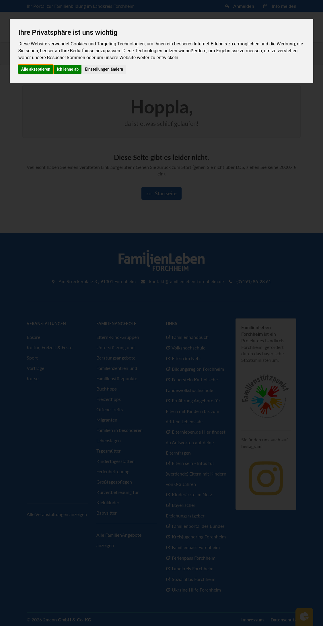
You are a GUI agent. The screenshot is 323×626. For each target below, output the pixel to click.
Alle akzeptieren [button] (35, 69)
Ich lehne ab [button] (68, 69)
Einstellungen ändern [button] (104, 69)
